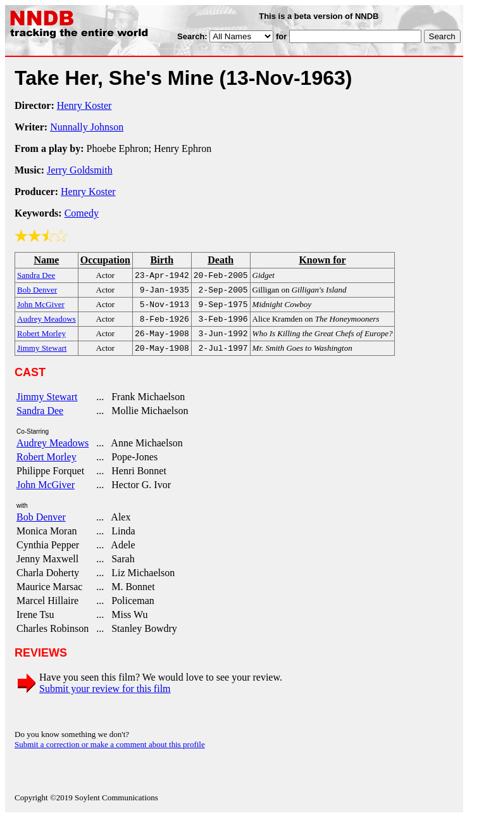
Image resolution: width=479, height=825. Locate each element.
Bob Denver (41, 524)
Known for (322, 260)
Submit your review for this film (105, 696)
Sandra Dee (39, 418)
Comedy (82, 213)
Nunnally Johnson (86, 127)
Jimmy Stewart (46, 404)
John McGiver (45, 492)
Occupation (105, 260)
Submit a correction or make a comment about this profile (110, 752)
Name (46, 260)
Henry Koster (84, 105)
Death (220, 260)
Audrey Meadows (52, 450)
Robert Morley (46, 464)
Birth (162, 260)
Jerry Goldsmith (80, 170)
